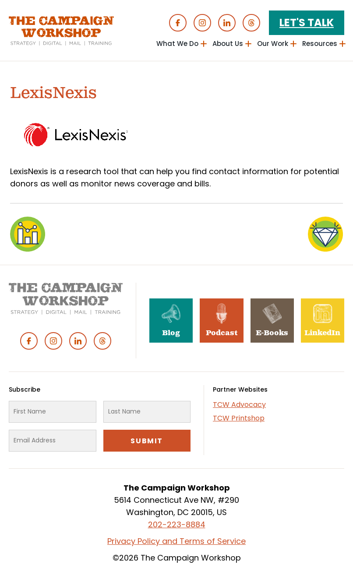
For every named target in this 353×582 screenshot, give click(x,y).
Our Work (272, 43)
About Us (227, 43)
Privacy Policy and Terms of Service (176, 541)
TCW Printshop (239, 418)
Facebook (178, 23)
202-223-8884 (176, 524)
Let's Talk (306, 22)
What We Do (177, 43)
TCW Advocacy (239, 405)
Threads (251, 23)
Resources (319, 43)
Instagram (202, 23)
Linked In (227, 23)
